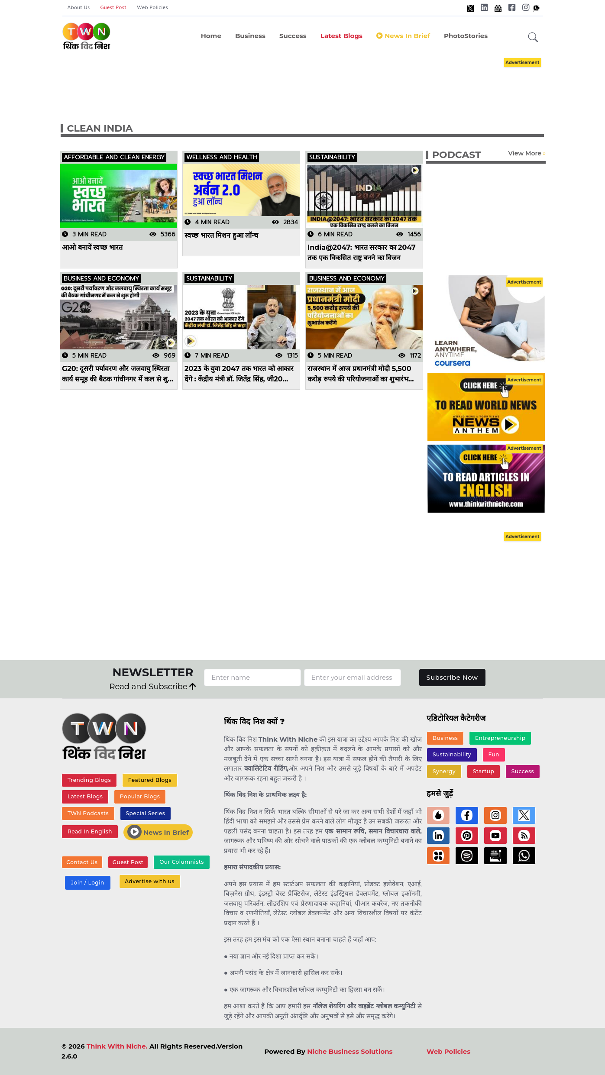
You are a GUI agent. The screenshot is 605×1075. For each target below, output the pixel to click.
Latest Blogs (341, 36)
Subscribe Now (452, 677)
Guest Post (113, 7)
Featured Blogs (149, 780)
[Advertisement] (315, 81)
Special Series (145, 813)
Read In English (90, 832)
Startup (483, 771)
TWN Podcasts (88, 813)
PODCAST (456, 155)
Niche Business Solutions (349, 1051)
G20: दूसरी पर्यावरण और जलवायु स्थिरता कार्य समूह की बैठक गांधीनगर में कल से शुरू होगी (117, 374)
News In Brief (157, 832)
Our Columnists (181, 862)
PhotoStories (466, 36)
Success (293, 36)
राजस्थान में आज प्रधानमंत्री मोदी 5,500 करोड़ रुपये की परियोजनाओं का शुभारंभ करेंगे (359, 374)
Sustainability (452, 755)
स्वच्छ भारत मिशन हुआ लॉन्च (221, 235)
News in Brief (403, 36)
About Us (79, 7)
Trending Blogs (89, 780)
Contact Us (81, 863)
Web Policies (152, 7)
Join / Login (87, 883)
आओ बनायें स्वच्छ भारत (92, 247)
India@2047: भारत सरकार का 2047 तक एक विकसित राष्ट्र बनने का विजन (361, 252)
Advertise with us (149, 882)
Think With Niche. (117, 1046)
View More (524, 153)
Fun (493, 755)
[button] (533, 38)
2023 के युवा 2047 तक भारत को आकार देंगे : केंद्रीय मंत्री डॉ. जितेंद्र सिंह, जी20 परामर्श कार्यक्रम (239, 374)
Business (250, 36)
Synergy (444, 771)
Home (211, 36)
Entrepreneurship (500, 738)
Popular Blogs (139, 797)
